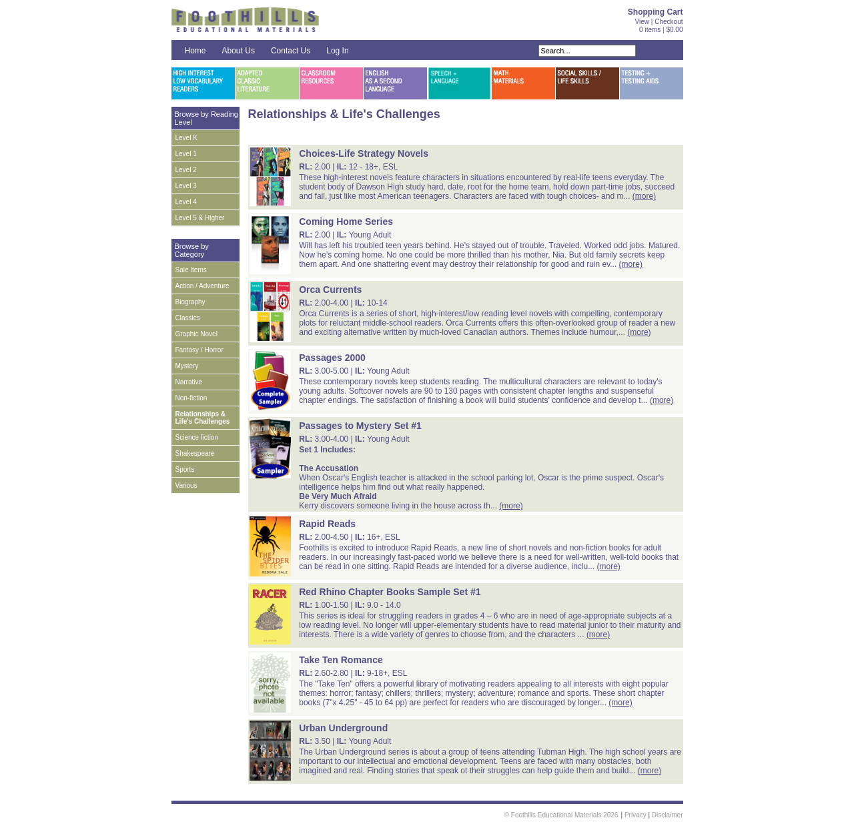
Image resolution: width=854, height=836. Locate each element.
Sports (185, 469)
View (642, 21)
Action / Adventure (202, 286)
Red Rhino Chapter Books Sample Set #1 (389, 591)
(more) (644, 196)
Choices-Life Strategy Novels (363, 153)
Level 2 (186, 169)
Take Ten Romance (341, 660)
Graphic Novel (196, 334)
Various (186, 485)
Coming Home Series (346, 221)
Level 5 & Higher (200, 218)
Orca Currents (330, 289)
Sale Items (191, 270)
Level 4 (186, 201)
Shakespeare (195, 453)
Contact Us (290, 50)
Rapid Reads (327, 523)
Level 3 (186, 185)
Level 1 (186, 153)
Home (195, 50)
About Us (238, 50)
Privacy (635, 815)
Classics (187, 318)
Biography (190, 302)
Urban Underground (343, 728)
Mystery (187, 366)
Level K (186, 137)
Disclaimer (667, 815)
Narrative (189, 382)
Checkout (669, 21)
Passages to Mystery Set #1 (360, 425)
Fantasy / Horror (199, 350)
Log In (337, 50)
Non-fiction (191, 398)
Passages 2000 (332, 357)
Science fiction (196, 437)
